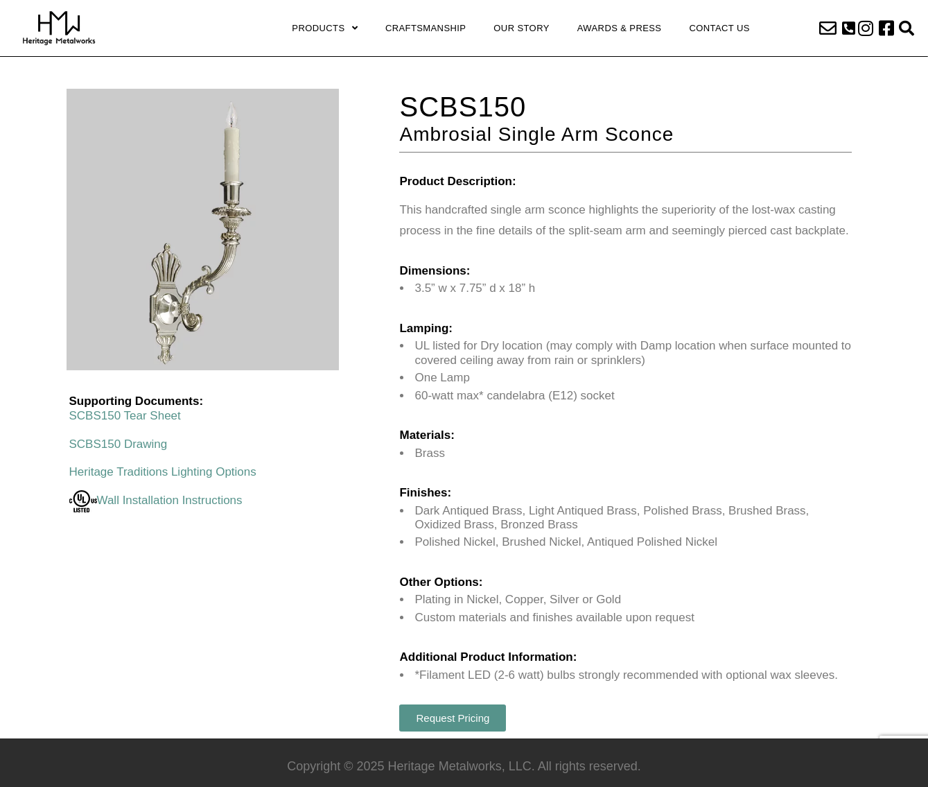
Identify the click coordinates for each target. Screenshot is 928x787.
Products (325, 28)
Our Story (521, 28)
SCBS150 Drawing (118, 444)
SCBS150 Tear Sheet (125, 415)
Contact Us (719, 28)
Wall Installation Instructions (156, 500)
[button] (848, 28)
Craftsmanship (425, 28)
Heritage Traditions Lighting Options (162, 471)
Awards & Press (619, 28)
